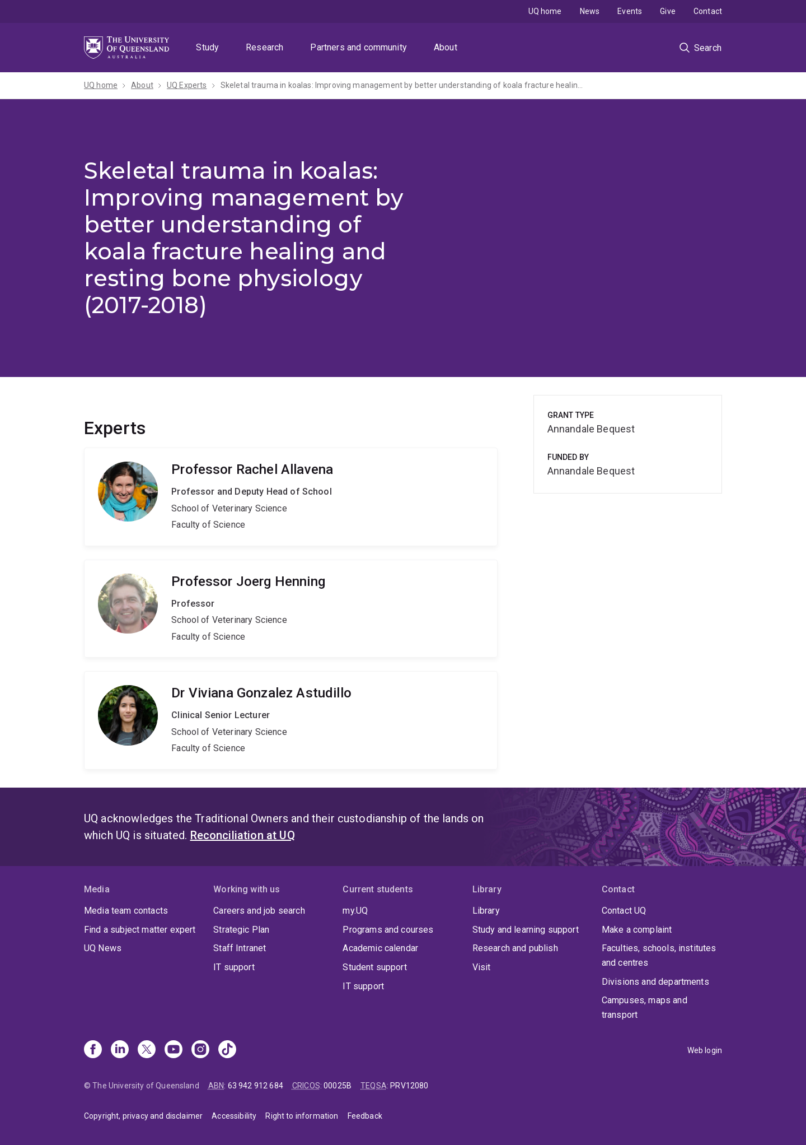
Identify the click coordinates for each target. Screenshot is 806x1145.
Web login (704, 1050)
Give (668, 11)
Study (207, 47)
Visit (481, 967)
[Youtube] (173, 1050)
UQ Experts (187, 85)
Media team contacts (126, 910)
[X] (147, 1050)
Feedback (365, 1115)
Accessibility (234, 1115)
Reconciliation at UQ (242, 835)
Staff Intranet (239, 948)
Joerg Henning (291, 609)
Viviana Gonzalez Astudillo (291, 720)
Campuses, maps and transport (644, 1007)
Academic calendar (380, 948)
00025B (338, 1085)
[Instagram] (200, 1050)
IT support (234, 967)
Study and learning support (525, 929)
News (590, 11)
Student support (374, 967)
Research (264, 47)
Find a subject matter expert (139, 929)
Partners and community (358, 47)
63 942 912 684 (255, 1085)
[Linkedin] (120, 1050)
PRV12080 (409, 1085)
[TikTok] (227, 1050)
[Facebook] (93, 1050)
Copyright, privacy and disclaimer (143, 1115)
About (445, 47)
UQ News (102, 948)
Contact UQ (624, 910)
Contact (707, 11)
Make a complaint (637, 929)
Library (486, 910)
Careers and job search (259, 910)
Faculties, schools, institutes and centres (659, 955)
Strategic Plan (241, 929)
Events (629, 11)
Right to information (301, 1115)
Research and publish (515, 948)
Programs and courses (388, 929)
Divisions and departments (655, 981)
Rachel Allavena (291, 497)
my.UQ (355, 910)
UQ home (545, 11)
